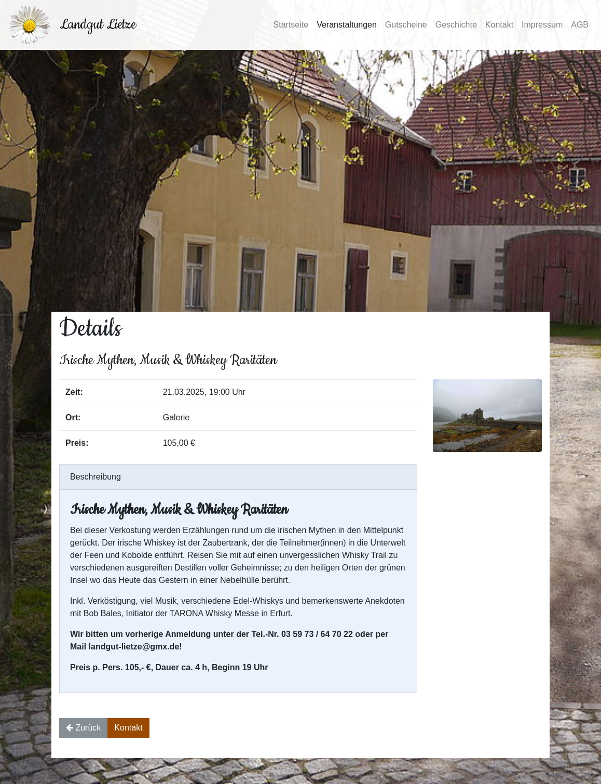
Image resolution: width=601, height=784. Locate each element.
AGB (580, 24)
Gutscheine (406, 24)
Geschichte (456, 24)
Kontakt (499, 24)
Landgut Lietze (98, 25)
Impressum (542, 24)
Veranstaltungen (347, 24)
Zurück (83, 727)
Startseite (291, 24)
